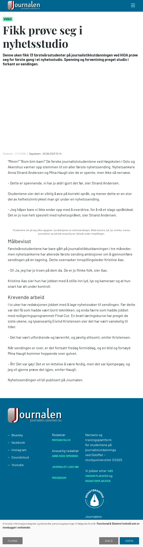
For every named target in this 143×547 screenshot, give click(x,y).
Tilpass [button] (12, 540)
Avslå (109, 540)
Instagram (18, 450)
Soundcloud (20, 457)
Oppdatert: (35, 153)
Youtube (17, 465)
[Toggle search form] (133, 6)
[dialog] (71, 533)
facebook (18, 442)
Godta (129, 540)
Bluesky (17, 435)
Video (8, 19)
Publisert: (8, 153)
